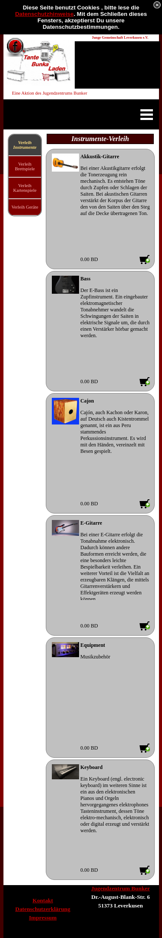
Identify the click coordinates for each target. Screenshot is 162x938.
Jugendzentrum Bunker (120, 888)
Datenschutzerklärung (42, 909)
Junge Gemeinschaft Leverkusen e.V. (120, 38)
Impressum (43, 917)
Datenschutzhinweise (44, 14)
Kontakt (42, 900)
